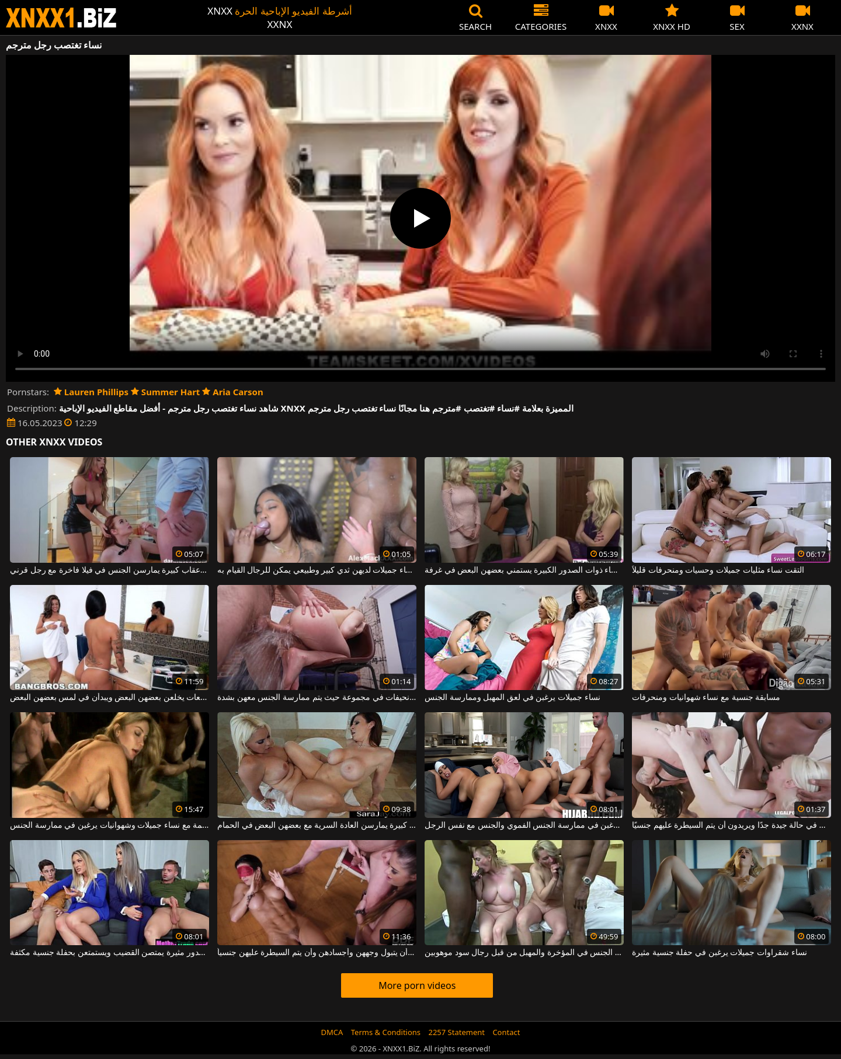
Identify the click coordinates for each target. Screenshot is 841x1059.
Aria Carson (232, 392)
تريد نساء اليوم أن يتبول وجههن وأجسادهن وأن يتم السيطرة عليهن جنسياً (316, 952)
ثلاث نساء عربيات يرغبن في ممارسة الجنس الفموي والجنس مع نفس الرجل (524, 825)
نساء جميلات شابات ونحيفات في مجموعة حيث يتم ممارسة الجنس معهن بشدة (316, 697)
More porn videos (417, 985)
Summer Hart (165, 392)
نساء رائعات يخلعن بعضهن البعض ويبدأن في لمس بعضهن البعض (109, 697)
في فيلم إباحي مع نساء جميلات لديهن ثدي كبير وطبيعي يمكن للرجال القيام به (316, 570)
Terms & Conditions (385, 1032)
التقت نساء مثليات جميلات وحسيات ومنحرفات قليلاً (718, 570)
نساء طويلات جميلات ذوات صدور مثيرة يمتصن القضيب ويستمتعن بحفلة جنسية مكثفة (109, 952)
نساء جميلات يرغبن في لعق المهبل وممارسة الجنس (512, 697)
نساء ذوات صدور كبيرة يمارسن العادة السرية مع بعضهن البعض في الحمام (316, 825)
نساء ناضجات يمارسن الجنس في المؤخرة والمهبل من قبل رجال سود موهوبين (524, 952)
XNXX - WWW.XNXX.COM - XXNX (61, 18)
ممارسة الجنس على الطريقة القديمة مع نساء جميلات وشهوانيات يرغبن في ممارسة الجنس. (109, 825)
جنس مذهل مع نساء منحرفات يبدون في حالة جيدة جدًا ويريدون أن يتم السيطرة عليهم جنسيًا (731, 825)
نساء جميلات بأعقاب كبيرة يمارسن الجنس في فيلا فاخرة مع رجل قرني (109, 570)
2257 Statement (456, 1032)
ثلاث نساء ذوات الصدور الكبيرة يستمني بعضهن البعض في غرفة (524, 570)
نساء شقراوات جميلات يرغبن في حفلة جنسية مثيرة (719, 952)
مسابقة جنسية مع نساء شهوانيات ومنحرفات (706, 697)
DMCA (332, 1032)
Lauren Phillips (91, 392)
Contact (506, 1032)
